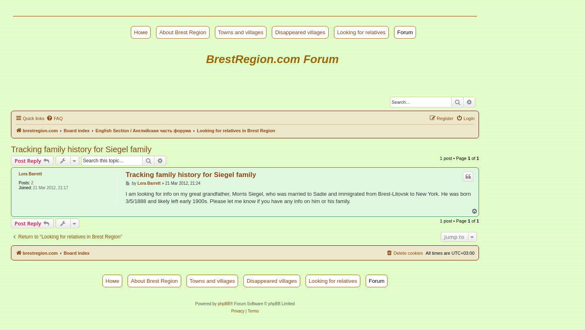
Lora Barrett (30, 174)
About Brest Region (182, 32)
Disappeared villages (300, 32)
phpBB (224, 304)
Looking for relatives (361, 32)
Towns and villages (241, 32)
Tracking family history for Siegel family (81, 149)
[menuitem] (54, 118)
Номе (141, 32)
